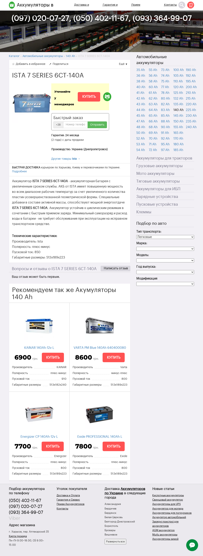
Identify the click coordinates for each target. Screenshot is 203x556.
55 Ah (153, 70)
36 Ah (140, 75)
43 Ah (140, 104)
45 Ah (140, 115)
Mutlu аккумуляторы (164, 534)
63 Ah (153, 104)
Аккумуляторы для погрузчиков (172, 513)
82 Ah (165, 104)
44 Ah (140, 110)
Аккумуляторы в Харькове (35, 10)
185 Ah (178, 150)
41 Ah (140, 92)
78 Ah (165, 92)
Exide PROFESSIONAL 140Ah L (99, 436)
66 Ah (153, 121)
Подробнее (19, 171)
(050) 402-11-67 (25, 500)
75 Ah (165, 81)
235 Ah (191, 121)
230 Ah (191, 115)
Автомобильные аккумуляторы (151, 60)
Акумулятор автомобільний (169, 517)
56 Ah (153, 75)
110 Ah (178, 81)
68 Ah (153, 127)
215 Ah (191, 98)
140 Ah (178, 110)
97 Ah (165, 150)
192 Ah (191, 75)
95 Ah (165, 144)
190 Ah (191, 70)
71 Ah (152, 144)
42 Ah (140, 98)
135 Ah (178, 104)
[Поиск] (181, 5)
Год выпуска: (146, 266)
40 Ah (140, 87)
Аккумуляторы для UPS (166, 504)
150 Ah (178, 121)
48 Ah (140, 127)
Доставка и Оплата (81, 10)
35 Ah (140, 70)
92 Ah (165, 138)
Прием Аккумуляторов (141, 10)
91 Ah (165, 132)
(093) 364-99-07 (26, 512)
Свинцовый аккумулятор (167, 499)
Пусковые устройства (157, 204)
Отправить (97, 124)
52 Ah (140, 138)
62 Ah (153, 98)
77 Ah (165, 87)
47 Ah (140, 121)
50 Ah (140, 132)
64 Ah (153, 110)
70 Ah (153, 138)
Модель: (142, 255)
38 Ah (140, 81)
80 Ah (165, 98)
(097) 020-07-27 (25, 506)
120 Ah (178, 87)
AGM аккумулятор (163, 530)
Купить (89, 96)
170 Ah (178, 138)
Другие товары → (65, 159)
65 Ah (153, 115)
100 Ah (178, 70)
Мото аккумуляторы (155, 174)
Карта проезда (18, 536)
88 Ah (165, 121)
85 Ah (165, 115)
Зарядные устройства (157, 197)
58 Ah (153, 81)
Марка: (141, 243)
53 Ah (140, 144)
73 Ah (165, 70)
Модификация (146, 278)
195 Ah (191, 81)
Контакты (170, 5)
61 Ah (153, 92)
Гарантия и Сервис (110, 10)
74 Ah (165, 75)
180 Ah (178, 144)
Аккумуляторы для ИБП (158, 189)
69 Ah (153, 132)
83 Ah (165, 110)
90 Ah (165, 127)
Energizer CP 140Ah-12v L (39, 436)
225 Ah (191, 110)
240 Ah (191, 127)
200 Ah (191, 87)
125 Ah (178, 92)
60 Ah (153, 87)
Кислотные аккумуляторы (168, 495)
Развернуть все (115, 541)
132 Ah (178, 98)
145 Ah (178, 115)
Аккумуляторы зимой (165, 539)
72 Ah (153, 150)
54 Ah (140, 150)
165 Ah (178, 132)
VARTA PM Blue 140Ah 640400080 (100, 347)
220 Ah (191, 104)
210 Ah (191, 92)
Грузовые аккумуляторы (159, 166)
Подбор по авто (151, 224)
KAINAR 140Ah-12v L (39, 347)
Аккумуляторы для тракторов (164, 158)
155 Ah (178, 127)
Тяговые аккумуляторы (158, 181)
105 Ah (178, 75)
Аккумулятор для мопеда (167, 508)
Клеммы (143, 212)
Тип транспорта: (148, 231)
